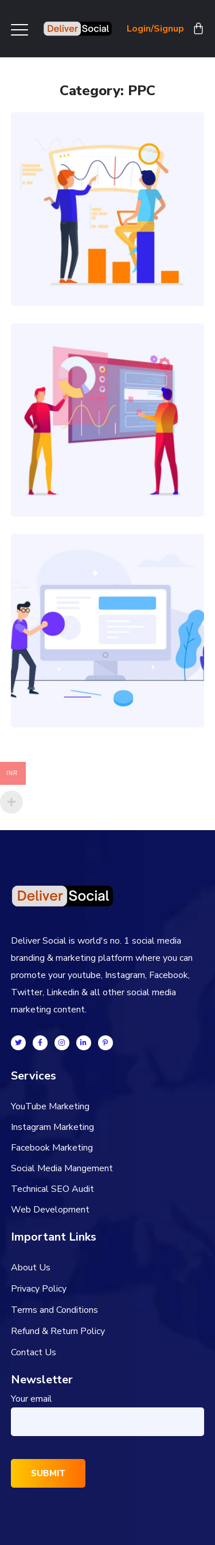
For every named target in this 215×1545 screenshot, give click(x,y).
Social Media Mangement (62, 1168)
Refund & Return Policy (58, 1331)
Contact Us (33, 1352)
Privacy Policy (39, 1288)
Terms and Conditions (54, 1310)
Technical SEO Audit (52, 1189)
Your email (108, 1414)
